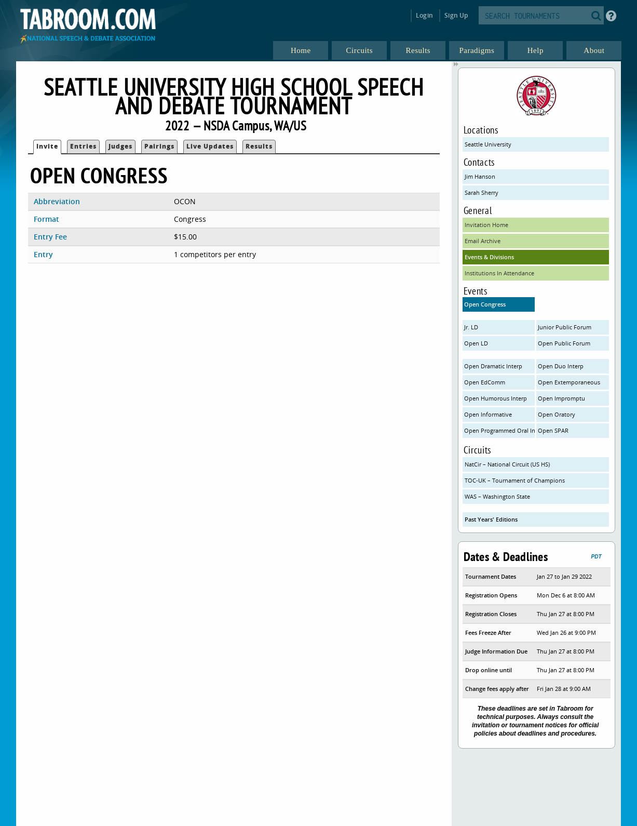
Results (259, 146)
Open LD (476, 343)
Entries (83, 146)
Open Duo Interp (561, 366)
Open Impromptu (561, 398)
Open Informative (488, 414)
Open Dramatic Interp (493, 366)
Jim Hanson (480, 176)
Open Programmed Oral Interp (499, 430)
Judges (120, 146)
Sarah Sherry (481, 192)
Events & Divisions (489, 257)
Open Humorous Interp (495, 398)
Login (424, 15)
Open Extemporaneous (569, 382)
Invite (47, 146)
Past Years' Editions (491, 519)
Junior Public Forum (564, 327)
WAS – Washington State (497, 496)
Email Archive (482, 241)
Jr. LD (471, 327)
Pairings (159, 146)
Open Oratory (556, 414)
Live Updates (210, 146)
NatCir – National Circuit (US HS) (507, 464)
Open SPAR (553, 430)
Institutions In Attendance (499, 273)
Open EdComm (484, 382)
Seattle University (488, 144)
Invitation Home (486, 225)
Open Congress (485, 304)
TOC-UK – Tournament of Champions (515, 480)
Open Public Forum (564, 343)
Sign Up (456, 15)
